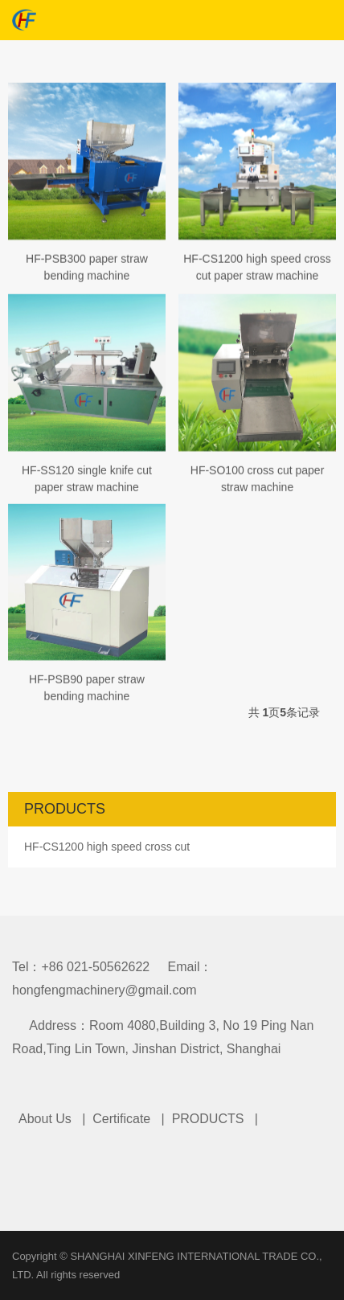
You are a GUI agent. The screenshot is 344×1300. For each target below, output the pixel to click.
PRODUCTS (208, 1119)
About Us (45, 1119)
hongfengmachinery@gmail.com (104, 990)
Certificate (121, 1119)
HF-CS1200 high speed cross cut (107, 846)
